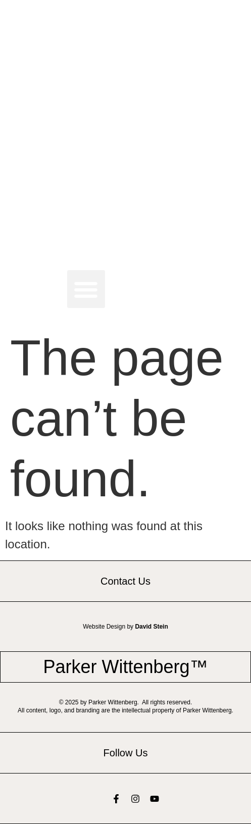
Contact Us (125, 581)
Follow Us (126, 752)
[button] (86, 289)
